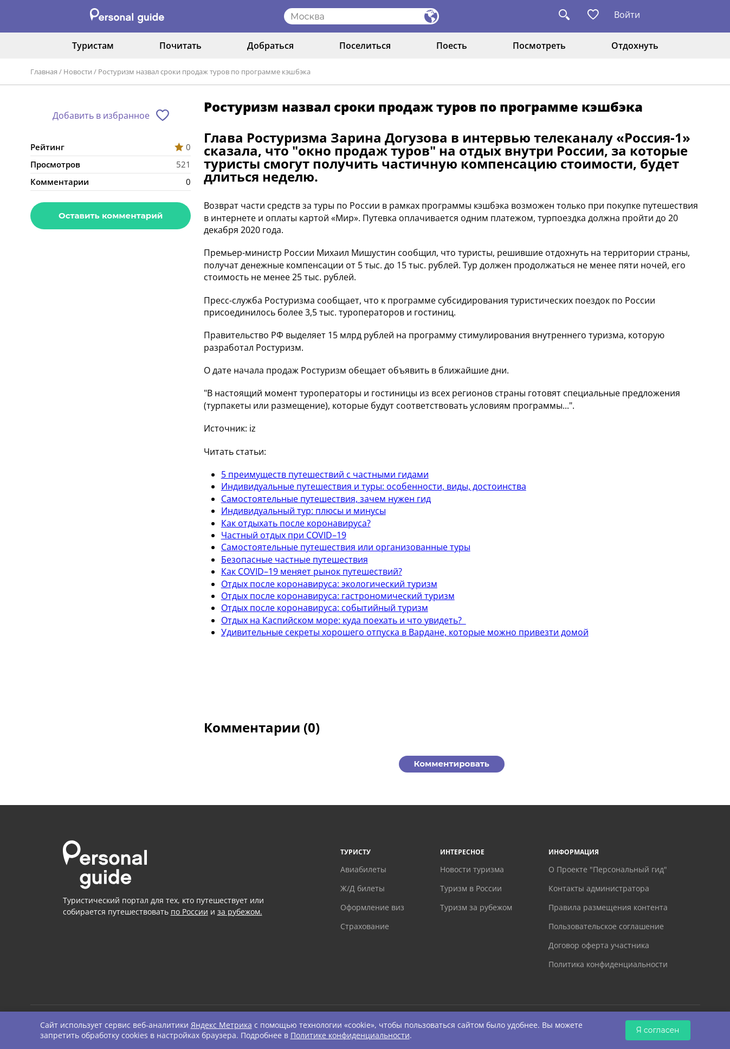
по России (189, 911)
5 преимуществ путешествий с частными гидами (325, 474)
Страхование (364, 926)
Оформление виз (372, 907)
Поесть (451, 46)
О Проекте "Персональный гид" (607, 869)
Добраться (270, 46)
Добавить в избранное (101, 115)
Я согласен (658, 1030)
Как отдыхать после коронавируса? (296, 523)
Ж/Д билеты (362, 888)
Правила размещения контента (608, 907)
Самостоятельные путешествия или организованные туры (345, 547)
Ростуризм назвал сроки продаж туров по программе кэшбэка (204, 71)
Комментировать (451, 763)
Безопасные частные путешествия (294, 559)
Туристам (93, 46)
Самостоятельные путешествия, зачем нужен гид (326, 499)
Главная (43, 71)
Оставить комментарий (111, 215)
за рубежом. (239, 911)
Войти (627, 15)
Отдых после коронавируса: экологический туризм (329, 584)
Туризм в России (471, 888)
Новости (77, 71)
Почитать (180, 46)
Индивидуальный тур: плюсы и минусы (303, 511)
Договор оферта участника (598, 945)
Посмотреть (539, 46)
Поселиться (365, 46)
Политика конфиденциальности (608, 964)
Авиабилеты (363, 869)
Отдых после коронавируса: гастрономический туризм (338, 596)
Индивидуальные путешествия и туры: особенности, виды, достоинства (373, 486)
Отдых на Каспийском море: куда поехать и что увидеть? (343, 620)
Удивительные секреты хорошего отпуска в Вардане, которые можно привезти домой (405, 632)
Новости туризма (472, 869)
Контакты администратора (598, 888)
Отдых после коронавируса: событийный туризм (324, 608)
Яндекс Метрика (221, 1025)
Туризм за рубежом (476, 907)
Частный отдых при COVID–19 (283, 535)
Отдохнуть (634, 46)
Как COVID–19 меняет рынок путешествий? (311, 571)
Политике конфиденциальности (350, 1035)
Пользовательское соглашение (606, 926)
